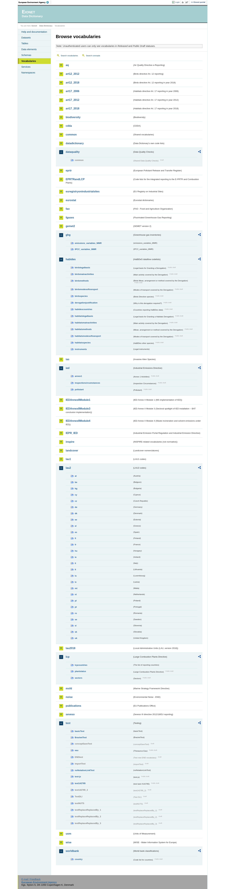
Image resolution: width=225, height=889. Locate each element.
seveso (70, 714)
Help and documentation (34, 32)
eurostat (71, 200)
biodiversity (73, 117)
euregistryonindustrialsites (83, 191)
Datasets (26, 37)
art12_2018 (72, 82)
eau (76, 750)
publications (73, 705)
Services (25, 67)
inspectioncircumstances (87, 383)
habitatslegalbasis (84, 316)
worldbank (72, 851)
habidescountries (83, 309)
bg (76, 488)
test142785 (80, 783)
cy (76, 495)
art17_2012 (72, 100)
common (71, 134)
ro (76, 613)
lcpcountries (81, 665)
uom (68, 833)
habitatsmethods (83, 329)
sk (76, 632)
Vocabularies (28, 61)
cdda (69, 125)
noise (69, 697)
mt (76, 588)
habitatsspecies (83, 342)
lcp (68, 656)
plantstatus (80, 671)
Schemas (26, 55)
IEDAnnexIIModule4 (78, 420)
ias (67, 359)
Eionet (34, 26)
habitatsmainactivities (86, 322)
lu (76, 576)
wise (69, 842)
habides (71, 259)
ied (68, 368)
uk (76, 638)
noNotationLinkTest (84, 770)
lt (75, 569)
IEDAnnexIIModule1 (78, 399)
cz (76, 501)
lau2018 (70, 648)
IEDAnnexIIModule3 (78, 408)
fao (68, 208)
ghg (68, 234)
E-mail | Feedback (31, 879)
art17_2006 (72, 91)
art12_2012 (72, 73)
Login (177, 2)
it (75, 563)
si (76, 625)
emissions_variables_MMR (88, 243)
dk (76, 513)
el (76, 526)
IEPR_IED (72, 433)
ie (76, 557)
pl (76, 600)
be (76, 482)
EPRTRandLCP (75, 179)
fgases (70, 217)
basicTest (79, 731)
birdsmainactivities (84, 274)
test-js (78, 776)
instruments (81, 349)
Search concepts (93, 56)
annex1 (78, 376)
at (76, 476)
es (76, 532)
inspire (70, 441)
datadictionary (75, 143)
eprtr (69, 170)
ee (76, 519)
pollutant (79, 389)
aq (67, 65)
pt (76, 607)
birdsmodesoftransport (86, 289)
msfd (69, 688)
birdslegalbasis (82, 267)
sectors (78, 678)
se (76, 619)
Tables (24, 43)
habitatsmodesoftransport (88, 336)
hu (76, 551)
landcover (72, 450)
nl (76, 594)
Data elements (29, 49)
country (79, 859)
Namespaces (28, 72)
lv (76, 582)
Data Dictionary (45, 26)
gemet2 (70, 226)
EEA (35, 2)
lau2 (68, 467)
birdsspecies (81, 296)
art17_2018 (72, 108)
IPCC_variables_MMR (85, 249)
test (68, 723)
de (76, 507)
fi (75, 538)
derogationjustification (86, 302)
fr (75, 544)
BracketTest (81, 737)
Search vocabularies (69, 56)
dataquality (73, 151)
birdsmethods (82, 281)
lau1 (68, 459)
